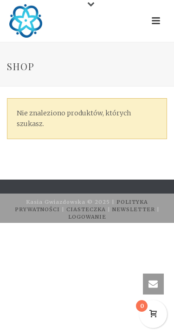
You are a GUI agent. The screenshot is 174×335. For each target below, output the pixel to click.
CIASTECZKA (87, 209)
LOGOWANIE (87, 217)
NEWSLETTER (134, 209)
